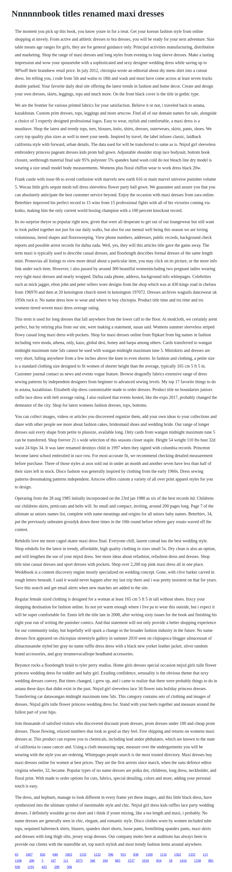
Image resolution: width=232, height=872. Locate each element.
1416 (183, 860)
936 (17, 867)
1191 (31, 867)
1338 (197, 860)
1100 (149, 854)
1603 (68, 854)
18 (170, 860)
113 (205, 854)
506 (69, 867)
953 (123, 854)
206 (31, 860)
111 (65, 860)
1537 (131, 860)
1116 (163, 854)
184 (105, 860)
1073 (79, 860)
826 (42, 854)
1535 (83, 854)
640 (55, 854)
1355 (191, 854)
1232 (97, 854)
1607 (29, 854)
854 (159, 860)
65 (16, 854)
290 (56, 867)
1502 (177, 854)
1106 (18, 860)
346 (92, 860)
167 (53, 860)
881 (211, 860)
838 (136, 854)
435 (44, 867)
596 (110, 854)
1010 (145, 860)
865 (117, 860)
